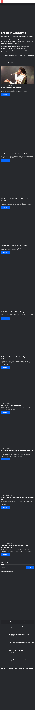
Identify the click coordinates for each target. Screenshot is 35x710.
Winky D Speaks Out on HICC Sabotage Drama (15, 312)
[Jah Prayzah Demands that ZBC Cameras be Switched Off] (17, 431)
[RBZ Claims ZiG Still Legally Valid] (17, 386)
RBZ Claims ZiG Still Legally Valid (11, 405)
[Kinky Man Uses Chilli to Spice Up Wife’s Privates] (4, 637)
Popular (25, 621)
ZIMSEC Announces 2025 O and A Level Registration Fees (21, 642)
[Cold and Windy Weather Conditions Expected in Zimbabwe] (17, 337)
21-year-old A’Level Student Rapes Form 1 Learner (20, 626)
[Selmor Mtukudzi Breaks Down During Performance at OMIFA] (17, 477)
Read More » (5, 94)
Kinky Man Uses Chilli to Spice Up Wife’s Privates (19, 634)
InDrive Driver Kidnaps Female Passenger (18, 650)
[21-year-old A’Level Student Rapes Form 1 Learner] (4, 629)
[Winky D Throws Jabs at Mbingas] (17, 75)
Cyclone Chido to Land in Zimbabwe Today (14, 246)
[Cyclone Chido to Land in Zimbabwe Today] (17, 226)
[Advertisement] (18, 16)
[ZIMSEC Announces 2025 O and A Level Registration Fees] (4, 645)
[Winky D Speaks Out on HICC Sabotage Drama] (17, 292)
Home (2, 28)
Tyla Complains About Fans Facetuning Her (18, 659)
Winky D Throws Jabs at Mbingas (11, 87)
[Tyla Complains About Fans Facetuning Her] (4, 662)
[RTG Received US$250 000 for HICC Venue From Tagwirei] (17, 179)
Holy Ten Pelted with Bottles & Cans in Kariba (14, 154)
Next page (30, 558)
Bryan (3, 85)
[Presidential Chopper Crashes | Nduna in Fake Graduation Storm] (17, 526)
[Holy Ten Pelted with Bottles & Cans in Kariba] (17, 134)
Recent (9, 621)
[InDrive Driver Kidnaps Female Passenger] (4, 654)
